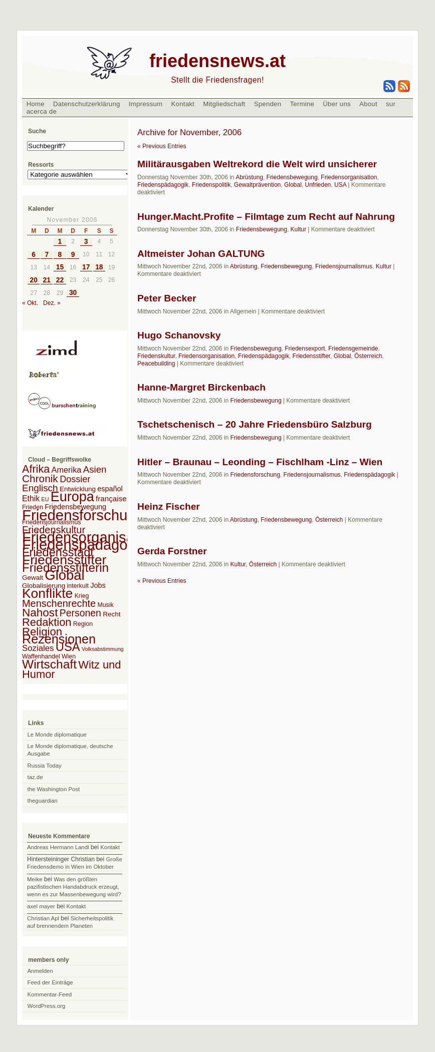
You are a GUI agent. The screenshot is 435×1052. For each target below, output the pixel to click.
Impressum (146, 104)
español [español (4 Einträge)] (110, 489)
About (368, 104)
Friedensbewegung (292, 177)
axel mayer (41, 906)
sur (390, 104)
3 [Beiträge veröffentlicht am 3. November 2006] (86, 241)
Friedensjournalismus (343, 266)
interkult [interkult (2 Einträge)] (78, 585)
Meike (34, 879)
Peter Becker (166, 298)
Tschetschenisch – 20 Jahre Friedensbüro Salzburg (254, 424)
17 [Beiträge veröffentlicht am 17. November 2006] (86, 267)
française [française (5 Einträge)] (111, 498)
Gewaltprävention (257, 184)
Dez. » (52, 302)
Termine (302, 104)
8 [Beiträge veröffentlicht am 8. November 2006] (60, 254)
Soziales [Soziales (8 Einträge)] (38, 648)
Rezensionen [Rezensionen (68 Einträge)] (59, 639)
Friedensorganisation (349, 177)
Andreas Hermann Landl (58, 847)
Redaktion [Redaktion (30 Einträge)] (47, 622)
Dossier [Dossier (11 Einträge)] (75, 479)
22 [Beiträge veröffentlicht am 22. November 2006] (60, 280)
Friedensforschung (255, 474)
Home (36, 104)
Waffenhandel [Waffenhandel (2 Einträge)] (41, 656)
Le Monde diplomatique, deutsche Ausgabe (70, 750)
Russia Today (45, 766)
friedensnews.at (217, 61)
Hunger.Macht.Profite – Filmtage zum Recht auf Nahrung (266, 216)
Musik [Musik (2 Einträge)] (105, 604)
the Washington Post (54, 789)
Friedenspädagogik (162, 184)
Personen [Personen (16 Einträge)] (80, 612)
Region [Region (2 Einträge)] (83, 623)
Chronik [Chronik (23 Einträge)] (40, 478)
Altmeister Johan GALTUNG (201, 253)
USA (340, 184)
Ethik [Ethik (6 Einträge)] (31, 498)
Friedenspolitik (211, 184)
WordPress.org (47, 1006)
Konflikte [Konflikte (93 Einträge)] (47, 593)
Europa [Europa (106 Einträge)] (72, 496)
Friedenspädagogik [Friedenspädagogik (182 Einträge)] (84, 545)
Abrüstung (249, 177)
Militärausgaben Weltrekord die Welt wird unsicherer (257, 164)
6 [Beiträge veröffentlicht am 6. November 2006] (34, 254)
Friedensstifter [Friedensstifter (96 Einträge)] (64, 559)
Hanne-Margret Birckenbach (201, 387)
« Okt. (30, 302)
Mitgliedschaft (224, 104)
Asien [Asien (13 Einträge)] (95, 469)
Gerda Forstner (172, 551)
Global (293, 184)
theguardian (43, 801)
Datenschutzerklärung (86, 104)
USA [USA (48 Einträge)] (68, 646)
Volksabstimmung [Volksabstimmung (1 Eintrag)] (103, 649)
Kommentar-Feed (50, 994)
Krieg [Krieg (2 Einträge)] (82, 595)
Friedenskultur (156, 356)
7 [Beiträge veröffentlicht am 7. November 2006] (47, 254)
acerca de (42, 111)
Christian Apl (43, 918)
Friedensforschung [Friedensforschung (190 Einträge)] (83, 515)
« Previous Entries (161, 146)
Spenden (268, 104)
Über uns (337, 104)
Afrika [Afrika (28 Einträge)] (36, 469)
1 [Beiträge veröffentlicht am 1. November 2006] (60, 241)
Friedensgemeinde (353, 348)
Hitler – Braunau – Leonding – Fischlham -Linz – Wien (259, 462)
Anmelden (40, 971)
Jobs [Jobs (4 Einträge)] (97, 585)
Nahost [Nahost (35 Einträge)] (40, 612)
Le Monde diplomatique (57, 735)
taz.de (35, 777)
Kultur (298, 229)
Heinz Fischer (168, 506)
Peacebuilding (156, 363)
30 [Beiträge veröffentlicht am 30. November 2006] (73, 292)
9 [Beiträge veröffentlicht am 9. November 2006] (73, 254)
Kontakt (182, 104)
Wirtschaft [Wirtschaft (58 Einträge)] (49, 664)
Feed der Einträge (50, 982)
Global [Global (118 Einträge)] (64, 575)
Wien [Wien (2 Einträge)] (69, 656)
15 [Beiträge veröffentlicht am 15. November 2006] (60, 267)
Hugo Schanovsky (179, 335)
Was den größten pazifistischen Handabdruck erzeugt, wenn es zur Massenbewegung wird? (74, 886)
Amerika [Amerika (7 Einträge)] (67, 469)
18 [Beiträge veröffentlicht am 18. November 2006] (99, 267)
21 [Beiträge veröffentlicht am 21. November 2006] (47, 280)
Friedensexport (305, 348)
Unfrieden (318, 184)
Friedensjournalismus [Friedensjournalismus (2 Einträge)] (51, 522)
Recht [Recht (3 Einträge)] (111, 614)
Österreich (368, 356)
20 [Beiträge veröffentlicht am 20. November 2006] (33, 280)
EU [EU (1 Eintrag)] (45, 499)
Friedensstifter (311, 356)
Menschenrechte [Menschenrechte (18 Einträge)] (59, 603)
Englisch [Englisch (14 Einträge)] (40, 488)
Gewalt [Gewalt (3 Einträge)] (32, 577)
